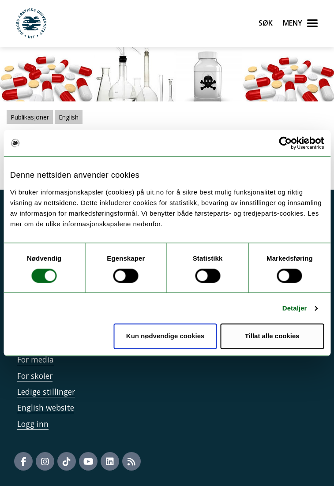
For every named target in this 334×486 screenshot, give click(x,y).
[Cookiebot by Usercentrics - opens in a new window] (285, 143)
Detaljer (294, 308)
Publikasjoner (30, 117)
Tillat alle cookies (272, 336)
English (69, 117)
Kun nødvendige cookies (165, 336)
